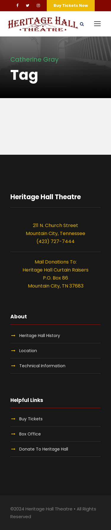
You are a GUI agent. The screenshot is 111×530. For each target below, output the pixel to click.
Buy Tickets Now (71, 5)
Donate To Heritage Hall (43, 449)
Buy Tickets (31, 419)
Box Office (30, 434)
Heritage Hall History (39, 336)
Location (28, 351)
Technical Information (42, 366)
